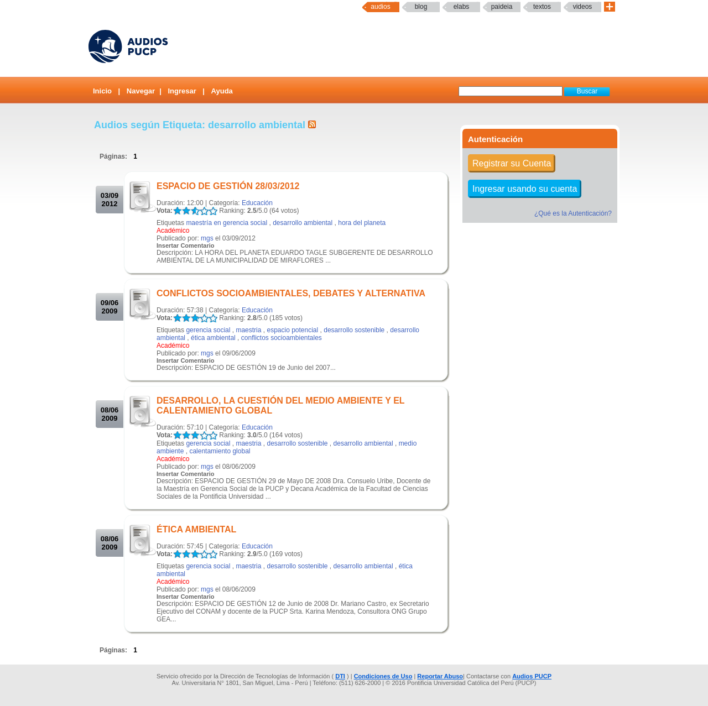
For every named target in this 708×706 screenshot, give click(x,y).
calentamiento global (219, 451)
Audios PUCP (531, 676)
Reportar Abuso (440, 676)
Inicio (102, 91)
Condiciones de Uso (383, 676)
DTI (340, 676)
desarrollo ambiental (302, 223)
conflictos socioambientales (281, 338)
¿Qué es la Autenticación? (573, 213)
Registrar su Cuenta (511, 163)
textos (542, 7)
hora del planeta (362, 223)
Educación (257, 203)
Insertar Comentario (186, 245)
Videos (582, 7)
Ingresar (182, 91)
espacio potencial (292, 330)
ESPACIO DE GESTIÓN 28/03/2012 (228, 186)
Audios (380, 7)
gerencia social (208, 330)
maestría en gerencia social (226, 223)
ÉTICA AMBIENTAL (196, 529)
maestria (248, 330)
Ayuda (222, 91)
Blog (421, 7)
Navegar (141, 91)
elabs (462, 7)
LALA (177, 211)
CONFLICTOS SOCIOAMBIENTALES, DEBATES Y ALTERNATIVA (291, 293)
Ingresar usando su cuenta (524, 189)
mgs (207, 238)
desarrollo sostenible (354, 330)
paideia (502, 7)
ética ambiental (213, 338)
